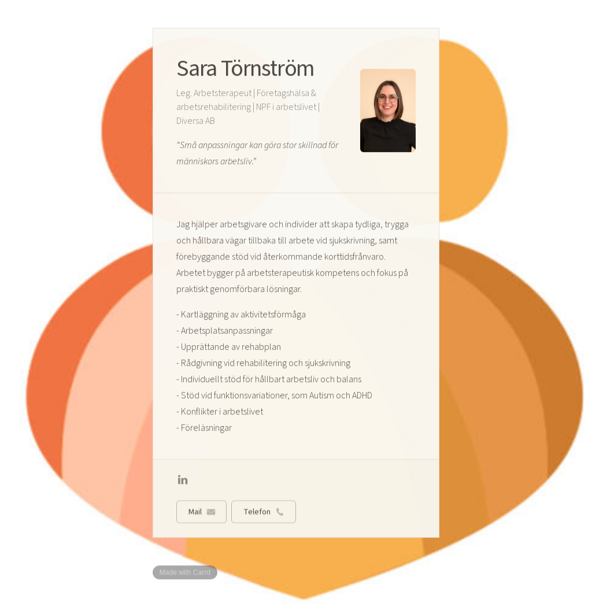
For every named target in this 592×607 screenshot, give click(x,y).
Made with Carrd (185, 572)
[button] (182, 480)
